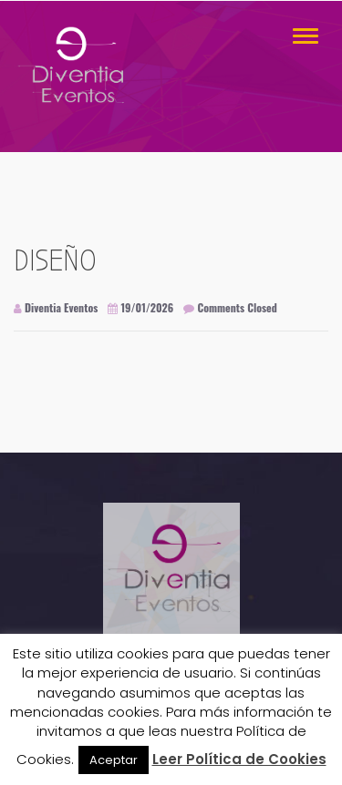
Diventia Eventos (56, 307)
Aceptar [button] (113, 760)
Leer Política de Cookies (239, 759)
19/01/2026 (140, 307)
